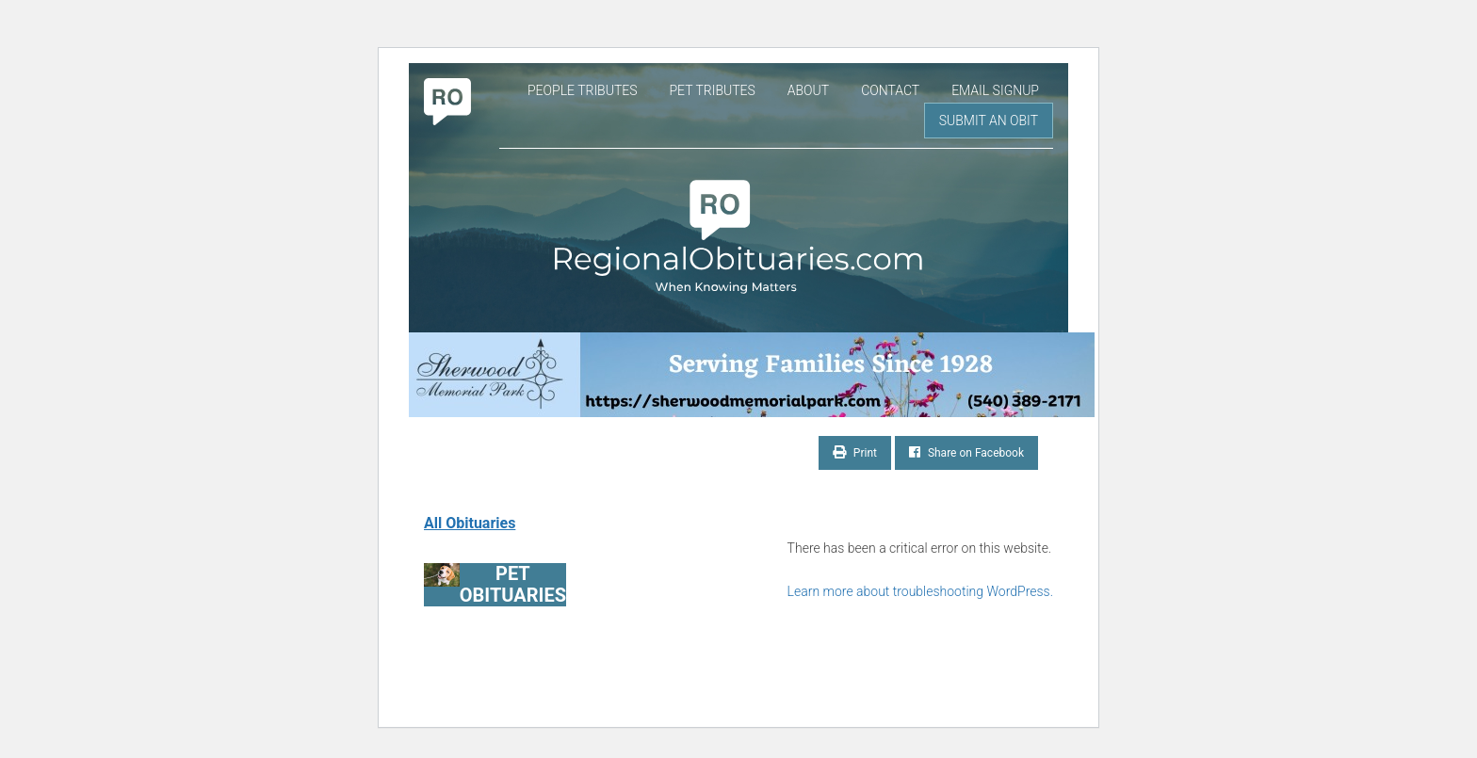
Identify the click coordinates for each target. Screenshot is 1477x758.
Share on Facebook (966, 452)
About (808, 90)
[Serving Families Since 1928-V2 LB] (738, 374)
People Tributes (583, 90)
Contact (890, 90)
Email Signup (995, 90)
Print (855, 452)
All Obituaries (469, 523)
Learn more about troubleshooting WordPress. (920, 591)
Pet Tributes (712, 90)
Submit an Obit (988, 120)
